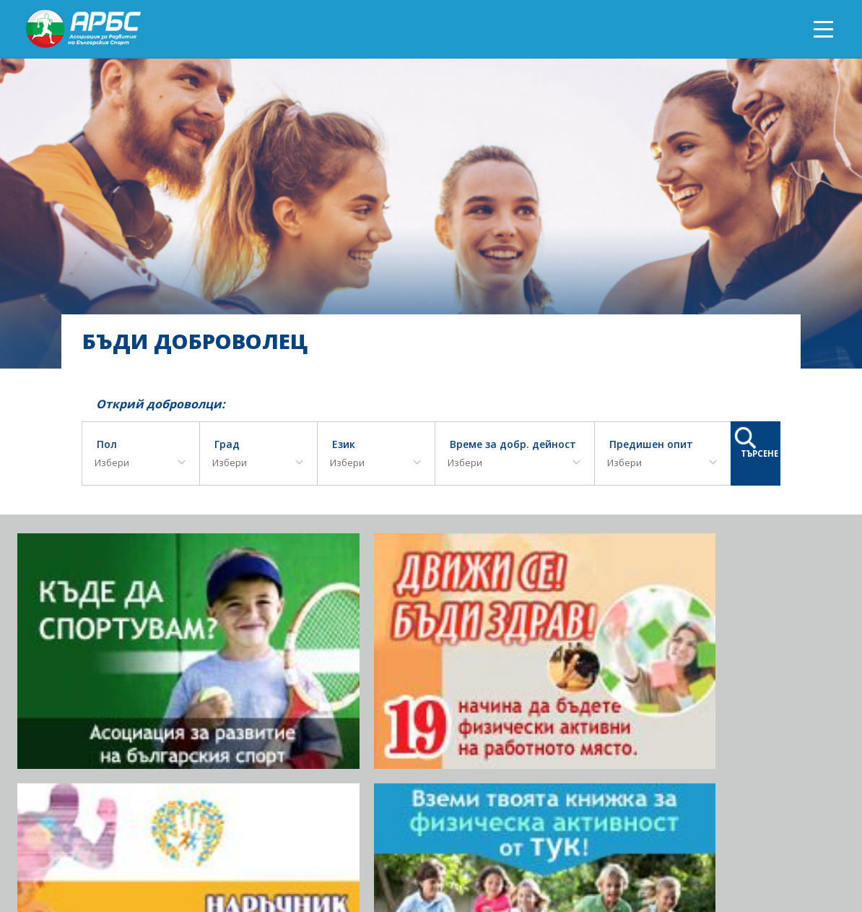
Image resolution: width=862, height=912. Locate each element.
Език (343, 445)
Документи (677, 851)
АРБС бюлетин (754, 851)
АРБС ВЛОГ (611, 851)
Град (227, 445)
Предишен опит (651, 445)
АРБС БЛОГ (549, 851)
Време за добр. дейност (513, 445)
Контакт (823, 851)
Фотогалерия (350, 851)
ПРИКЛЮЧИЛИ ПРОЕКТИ (455, 851)
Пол (107, 445)
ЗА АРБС (285, 851)
